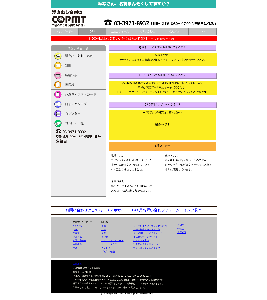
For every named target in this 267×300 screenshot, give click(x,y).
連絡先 (180, 225)
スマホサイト (117, 210)
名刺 (103, 225)
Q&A (75, 229)
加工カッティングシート (145, 237)
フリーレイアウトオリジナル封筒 (150, 225)
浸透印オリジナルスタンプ (146, 248)
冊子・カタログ (109, 244)
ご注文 (76, 233)
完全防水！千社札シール (145, 244)
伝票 (103, 233)
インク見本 (192, 210)
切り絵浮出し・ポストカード (147, 233)
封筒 (103, 229)
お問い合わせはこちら (84, 210)
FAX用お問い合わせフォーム (156, 210)
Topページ (78, 225)
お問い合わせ (79, 240)
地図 (75, 248)
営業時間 (181, 232)
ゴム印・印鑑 (108, 251)
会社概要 (77, 244)
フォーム (77, 237)
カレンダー (106, 248)
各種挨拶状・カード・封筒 (146, 229)
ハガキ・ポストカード (112, 240)
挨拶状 (104, 237)
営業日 (180, 229)
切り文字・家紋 (141, 240)
